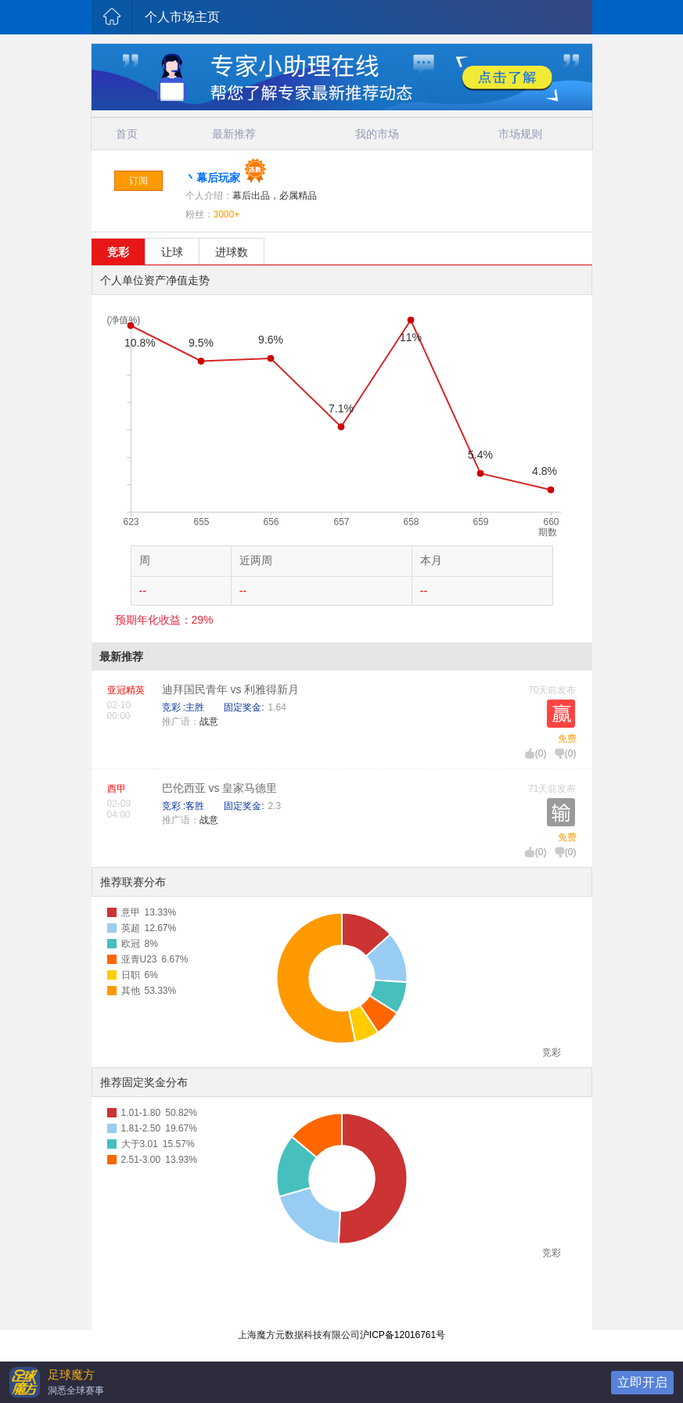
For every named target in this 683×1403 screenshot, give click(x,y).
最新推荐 (234, 134)
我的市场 (377, 134)
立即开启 (642, 1382)
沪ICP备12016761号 (402, 1334)
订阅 (138, 180)
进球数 (231, 252)
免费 (567, 738)
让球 (172, 252)
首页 (127, 134)
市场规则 (520, 134)
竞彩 (118, 252)
